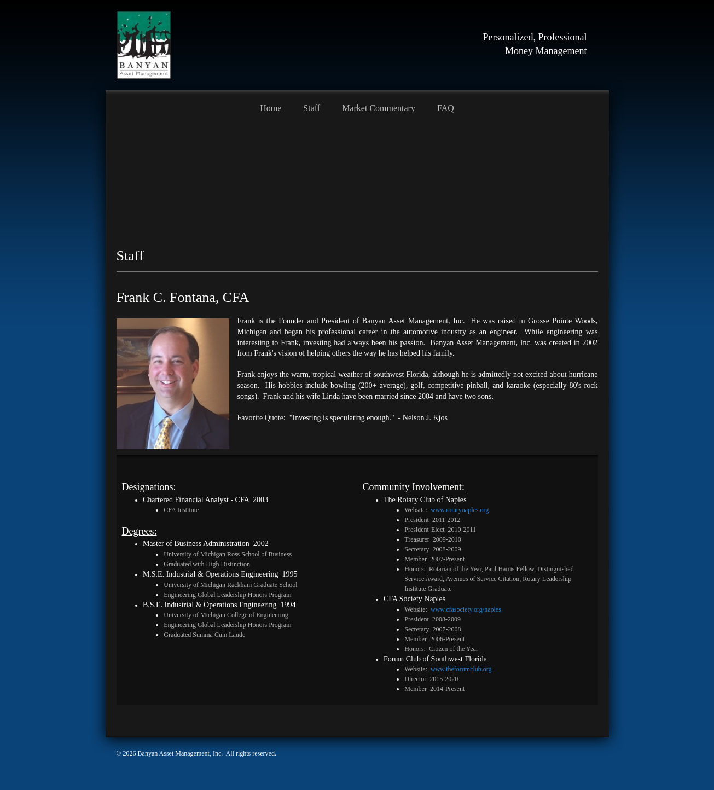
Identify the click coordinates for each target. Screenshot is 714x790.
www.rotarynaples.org (460, 510)
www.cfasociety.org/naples (466, 609)
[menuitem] (270, 106)
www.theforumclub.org (461, 669)
